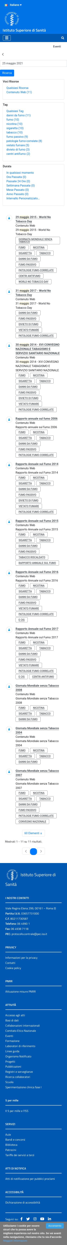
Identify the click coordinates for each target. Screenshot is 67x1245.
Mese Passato (17, 190)
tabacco (14, 132)
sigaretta (15, 128)
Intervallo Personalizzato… (23, 198)
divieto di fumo (18, 149)
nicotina (14, 124)
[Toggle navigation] (7, 38)
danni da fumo (18, 115)
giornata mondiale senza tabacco (35, 240)
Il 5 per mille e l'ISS (16, 1111)
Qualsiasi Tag (14, 111)
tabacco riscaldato (32, 557)
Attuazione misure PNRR (20, 991)
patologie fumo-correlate (24, 141)
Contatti (10, 963)
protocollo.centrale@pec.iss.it (29, 934)
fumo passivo (17, 136)
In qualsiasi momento (20, 172)
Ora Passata (16, 177)
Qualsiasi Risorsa (17, 88)
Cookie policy (13, 968)
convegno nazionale (32, 821)
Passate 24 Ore (18, 181)
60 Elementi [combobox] (34, 833)
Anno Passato (17, 194)
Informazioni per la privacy (21, 957)
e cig (22, 619)
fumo (12, 119)
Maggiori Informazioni (15, 1240)
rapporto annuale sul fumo (37, 563)
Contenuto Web (19, 92)
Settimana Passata (20, 185)
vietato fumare (17, 145)
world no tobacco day (33, 281)
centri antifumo (18, 154)
